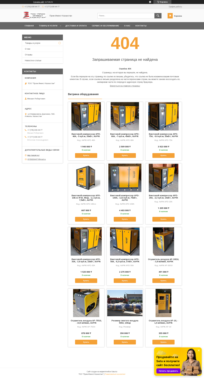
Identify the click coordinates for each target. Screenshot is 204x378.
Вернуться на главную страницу (125, 86)
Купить (86, 155)
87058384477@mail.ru (36, 159)
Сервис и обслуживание (105, 26)
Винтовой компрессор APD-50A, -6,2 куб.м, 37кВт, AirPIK (124, 260)
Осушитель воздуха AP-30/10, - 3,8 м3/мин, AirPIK (163, 260)
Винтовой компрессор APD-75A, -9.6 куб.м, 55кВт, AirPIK (163, 135)
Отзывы (28, 55)
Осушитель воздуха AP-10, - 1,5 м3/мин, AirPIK (163, 321)
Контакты (140, 26)
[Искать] (158, 15)
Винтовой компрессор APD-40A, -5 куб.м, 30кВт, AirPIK (86, 135)
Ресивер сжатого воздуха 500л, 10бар (124, 321)
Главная (29, 26)
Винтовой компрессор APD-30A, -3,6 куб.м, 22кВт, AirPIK (86, 260)
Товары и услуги (48, 26)
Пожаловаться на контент (115, 374)
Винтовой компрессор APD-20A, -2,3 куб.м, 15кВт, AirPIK (163, 196)
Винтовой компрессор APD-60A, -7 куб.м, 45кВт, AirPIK (124, 135)
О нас (127, 26)
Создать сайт (38, 2)
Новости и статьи (33, 60)
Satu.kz (114, 372)
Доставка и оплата (76, 26)
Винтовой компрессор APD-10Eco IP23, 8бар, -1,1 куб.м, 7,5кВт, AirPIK (86, 197)
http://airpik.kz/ (33, 155)
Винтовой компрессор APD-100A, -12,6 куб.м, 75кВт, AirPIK (124, 197)
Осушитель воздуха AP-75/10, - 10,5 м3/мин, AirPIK (86, 321)
